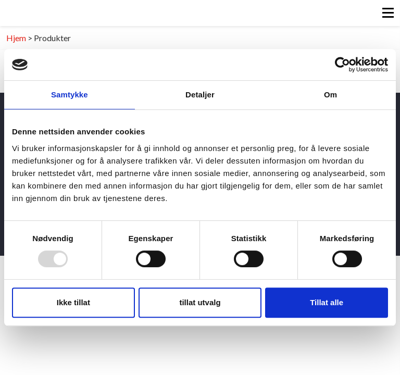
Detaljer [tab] (200, 94)
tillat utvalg (199, 302)
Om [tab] (330, 94)
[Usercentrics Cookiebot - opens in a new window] (342, 64)
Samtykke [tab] (69, 94)
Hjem (16, 38)
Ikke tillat (73, 302)
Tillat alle (326, 302)
